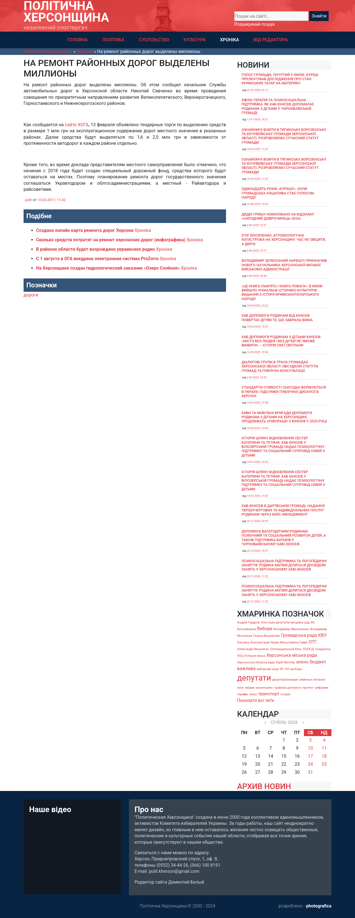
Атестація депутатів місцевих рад (285, 622)
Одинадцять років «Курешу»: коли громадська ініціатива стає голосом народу (278, 193)
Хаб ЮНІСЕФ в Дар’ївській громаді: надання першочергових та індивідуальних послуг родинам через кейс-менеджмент (283, 510)
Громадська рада (299, 635)
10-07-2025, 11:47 (257, 149)
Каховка (243, 642)
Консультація (260, 642)
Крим (274, 642)
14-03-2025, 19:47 (257, 326)
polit (28, 200)
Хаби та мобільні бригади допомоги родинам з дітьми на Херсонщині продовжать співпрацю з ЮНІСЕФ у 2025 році (284, 417)
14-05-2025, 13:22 (257, 305)
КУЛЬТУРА (195, 39)
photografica (318, 906)
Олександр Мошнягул (253, 649)
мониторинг (264, 687)
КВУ (322, 635)
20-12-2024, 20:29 (257, 521)
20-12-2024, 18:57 (257, 550)
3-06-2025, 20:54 (257, 275)
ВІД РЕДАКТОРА (270, 39)
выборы (296, 669)
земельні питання (312, 679)
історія (285, 694)
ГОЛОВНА (77, 39)
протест (308, 687)
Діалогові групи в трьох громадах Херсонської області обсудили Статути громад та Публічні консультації (280, 366)
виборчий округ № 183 (273, 669)
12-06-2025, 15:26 (257, 204)
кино (240, 687)
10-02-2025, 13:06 (257, 428)
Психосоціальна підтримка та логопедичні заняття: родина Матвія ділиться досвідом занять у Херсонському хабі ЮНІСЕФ (284, 565)
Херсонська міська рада (291, 655)
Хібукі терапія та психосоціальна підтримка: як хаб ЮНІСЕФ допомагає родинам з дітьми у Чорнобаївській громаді (278, 106)
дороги (31, 295)
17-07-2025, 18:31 (257, 119)
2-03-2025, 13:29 (257, 377)
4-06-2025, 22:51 (257, 225)
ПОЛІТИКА (113, 39)
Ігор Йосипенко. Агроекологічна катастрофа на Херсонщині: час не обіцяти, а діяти (284, 239)
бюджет (318, 662)
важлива (246, 668)
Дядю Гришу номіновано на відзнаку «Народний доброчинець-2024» (278, 216)
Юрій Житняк (285, 662)
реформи (321, 687)
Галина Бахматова (266, 636)
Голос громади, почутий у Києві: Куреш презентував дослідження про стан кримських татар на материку (280, 79)
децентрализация (285, 679)
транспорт (268, 693)
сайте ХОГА (76, 124)
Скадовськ (323, 649)
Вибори (264, 628)
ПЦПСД (308, 649)
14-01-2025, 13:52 (257, 461)
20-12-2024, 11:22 (257, 576)
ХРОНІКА (229, 39)
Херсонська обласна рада (256, 662)
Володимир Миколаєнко (291, 629)
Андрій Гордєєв (248, 622)
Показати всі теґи (255, 700)
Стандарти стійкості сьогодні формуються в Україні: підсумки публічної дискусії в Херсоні (284, 391)
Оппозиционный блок (286, 649)
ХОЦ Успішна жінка (251, 656)
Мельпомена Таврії (294, 642)
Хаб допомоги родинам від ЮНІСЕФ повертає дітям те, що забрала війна (277, 317)
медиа (250, 687)
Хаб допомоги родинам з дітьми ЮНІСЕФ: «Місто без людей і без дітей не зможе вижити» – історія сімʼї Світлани (281, 341)
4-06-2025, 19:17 (257, 250)
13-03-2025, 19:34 (257, 352)
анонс (302, 662)
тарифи (242, 694)
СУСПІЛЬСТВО (154, 39)
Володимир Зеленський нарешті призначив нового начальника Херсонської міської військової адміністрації (284, 264)
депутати (254, 678)
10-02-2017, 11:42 (51, 200)
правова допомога (287, 687)
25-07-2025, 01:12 (257, 90)
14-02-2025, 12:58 (257, 402)
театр (253, 694)
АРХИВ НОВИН (264, 786)
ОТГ (313, 642)
